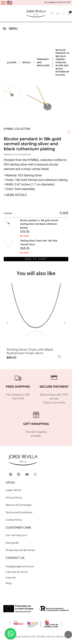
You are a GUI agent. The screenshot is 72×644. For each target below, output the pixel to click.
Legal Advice (13, 489)
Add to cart (36, 258)
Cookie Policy (14, 519)
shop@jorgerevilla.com (20, 566)
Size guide (12, 542)
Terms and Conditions (19, 512)
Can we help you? (16, 535)
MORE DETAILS (15, 195)
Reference (9, 154)
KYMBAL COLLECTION (17, 128)
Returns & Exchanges (19, 504)
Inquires (11, 577)
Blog (8, 583)
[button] (9, 323)
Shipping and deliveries (20, 549)
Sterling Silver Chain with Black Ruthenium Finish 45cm (30, 351)
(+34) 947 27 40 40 (17, 571)
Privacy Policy (14, 497)
